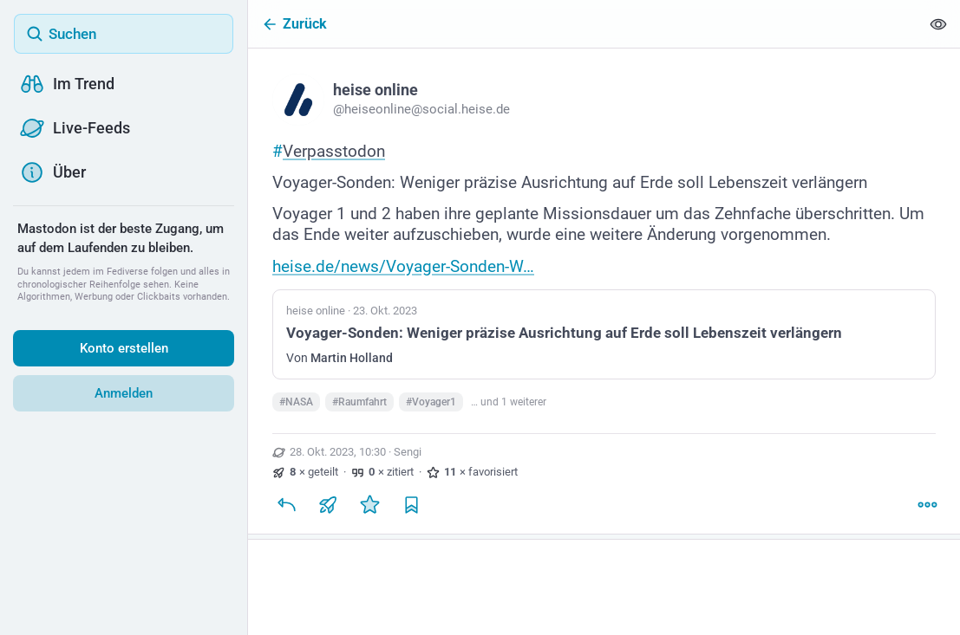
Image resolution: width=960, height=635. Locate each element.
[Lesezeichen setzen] (411, 507)
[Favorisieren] (369, 507)
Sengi (407, 455)
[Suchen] (123, 34)
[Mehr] (927, 507)
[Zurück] (584, 24)
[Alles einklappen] (938, 24)
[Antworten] (286, 507)
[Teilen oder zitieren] (327, 507)
